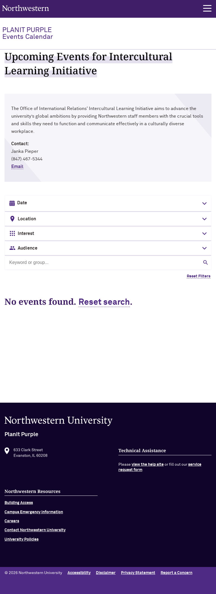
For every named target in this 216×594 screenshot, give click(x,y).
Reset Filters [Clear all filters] (198, 276)
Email (17, 166)
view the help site (148, 470)
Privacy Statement (138, 573)
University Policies (21, 544)
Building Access (18, 508)
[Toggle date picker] (203, 203)
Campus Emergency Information (33, 517)
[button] (207, 8)
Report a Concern (176, 573)
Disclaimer (106, 573)
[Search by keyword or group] (108, 262)
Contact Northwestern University (35, 535)
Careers (11, 526)
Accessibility (79, 573)
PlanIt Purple (27, 33)
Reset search (104, 302)
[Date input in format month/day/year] (107, 203)
